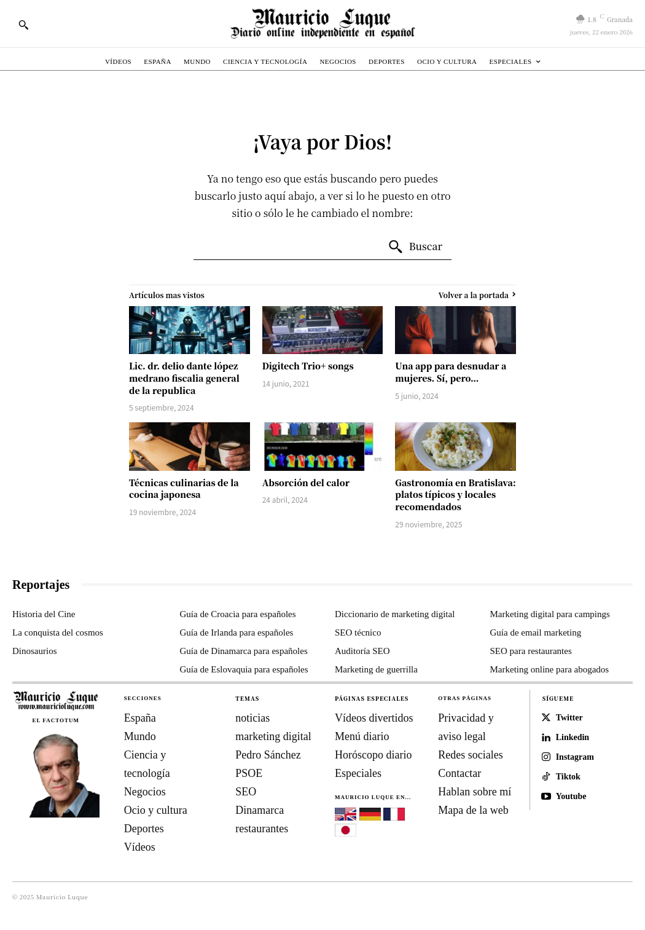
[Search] (415, 247)
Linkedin (572, 737)
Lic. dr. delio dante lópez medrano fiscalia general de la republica (184, 378)
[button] (23, 25)
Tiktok (568, 776)
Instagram (575, 757)
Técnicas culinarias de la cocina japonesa (184, 488)
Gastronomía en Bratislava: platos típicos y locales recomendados (455, 494)
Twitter (569, 717)
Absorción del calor (306, 482)
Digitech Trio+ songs (308, 366)
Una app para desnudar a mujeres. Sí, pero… (450, 372)
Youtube (571, 796)
